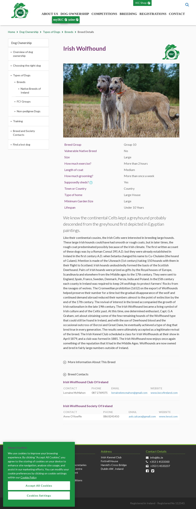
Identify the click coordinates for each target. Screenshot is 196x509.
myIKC (60, 19)
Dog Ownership (74, 14)
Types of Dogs (51, 31)
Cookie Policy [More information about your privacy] (28, 482)
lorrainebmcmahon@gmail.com (129, 392)
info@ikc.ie (156, 457)
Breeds (69, 31)
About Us (50, 14)
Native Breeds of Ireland (31, 90)
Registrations (153, 14)
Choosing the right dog (27, 65)
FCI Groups (24, 101)
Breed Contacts (75, 374)
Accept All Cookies (39, 490)
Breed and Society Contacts (24, 132)
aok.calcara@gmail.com (142, 416)
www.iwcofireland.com (164, 392)
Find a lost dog (21, 144)
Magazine (69, 19)
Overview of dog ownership (23, 53)
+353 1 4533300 (159, 461)
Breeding (128, 14)
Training (18, 121)
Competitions (104, 14)
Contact (177, 14)
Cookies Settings (39, 500)
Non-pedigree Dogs (28, 111)
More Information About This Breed (89, 362)
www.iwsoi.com (168, 416)
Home (11, 31)
